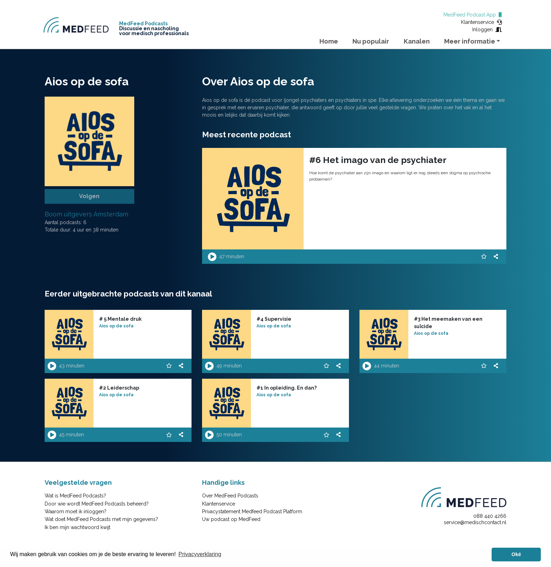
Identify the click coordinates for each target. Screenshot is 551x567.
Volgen (89, 196)
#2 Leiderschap (119, 388)
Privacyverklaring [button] (200, 554)
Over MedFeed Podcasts (230, 495)
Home (328, 41)
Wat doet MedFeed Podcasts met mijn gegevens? (101, 519)
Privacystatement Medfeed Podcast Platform (252, 511)
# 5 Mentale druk (120, 319)
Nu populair (370, 41)
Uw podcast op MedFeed (231, 519)
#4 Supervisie (274, 319)
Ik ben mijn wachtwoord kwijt (77, 527)
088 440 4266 (489, 516)
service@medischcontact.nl (475, 522)
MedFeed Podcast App (472, 15)
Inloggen (487, 29)
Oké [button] (516, 554)
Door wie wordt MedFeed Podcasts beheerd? (97, 504)
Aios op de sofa (116, 326)
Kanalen (417, 41)
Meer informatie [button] (469, 41)
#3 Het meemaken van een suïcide (448, 322)
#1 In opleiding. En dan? (287, 388)
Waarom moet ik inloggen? (75, 511)
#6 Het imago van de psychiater (378, 160)
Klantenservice (481, 22)
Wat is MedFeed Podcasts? (75, 495)
